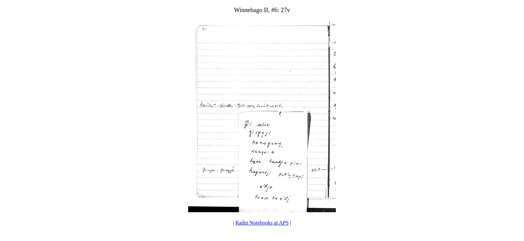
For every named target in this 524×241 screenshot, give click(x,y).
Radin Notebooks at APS (262, 223)
